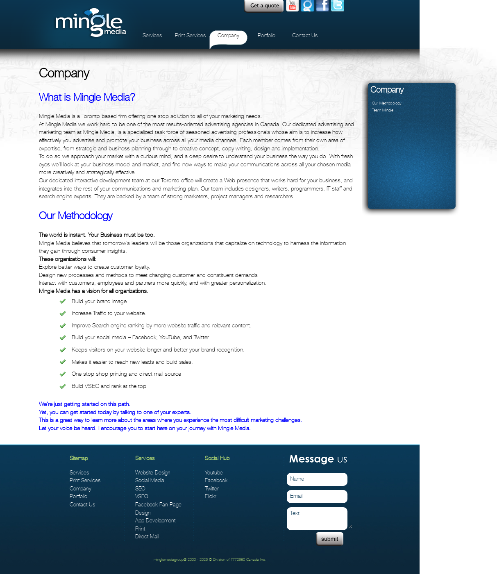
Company (228, 35)
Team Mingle (382, 110)
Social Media (149, 480)
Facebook (216, 480)
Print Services (190, 35)
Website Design (152, 473)
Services (152, 35)
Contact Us (305, 35)
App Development (155, 520)
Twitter (212, 489)
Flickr (210, 496)
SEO (140, 489)
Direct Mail (147, 536)
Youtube (292, 6)
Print (140, 529)
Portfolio (266, 35)
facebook (322, 6)
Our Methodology (386, 103)
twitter (337, 6)
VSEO (141, 496)
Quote (264, 6)
